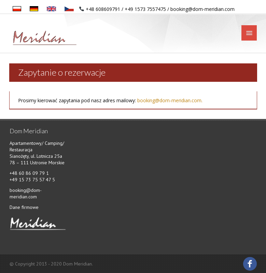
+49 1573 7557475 (145, 9)
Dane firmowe (24, 207)
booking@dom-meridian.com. (169, 100)
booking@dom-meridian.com (202, 9)
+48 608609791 (103, 9)
